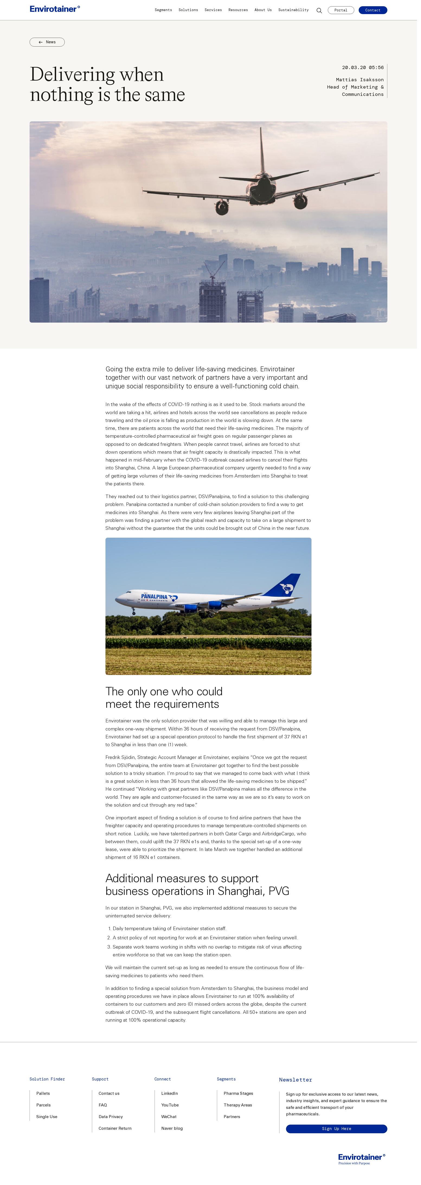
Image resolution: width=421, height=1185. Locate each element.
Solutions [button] (188, 10)
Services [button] (213, 10)
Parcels (43, 1105)
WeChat (168, 1117)
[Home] (55, 10)
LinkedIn (169, 1094)
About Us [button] (263, 10)
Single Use (46, 1117)
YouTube (170, 1105)
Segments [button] (163, 10)
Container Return (115, 1129)
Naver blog (172, 1129)
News (47, 42)
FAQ (103, 1105)
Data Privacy (111, 1117)
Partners (232, 1117)
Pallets (43, 1094)
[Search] (319, 10)
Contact (373, 10)
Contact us (109, 1094)
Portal (341, 10)
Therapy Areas (238, 1105)
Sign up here (336, 1128)
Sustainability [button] (293, 10)
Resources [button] (238, 10)
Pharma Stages (238, 1094)
